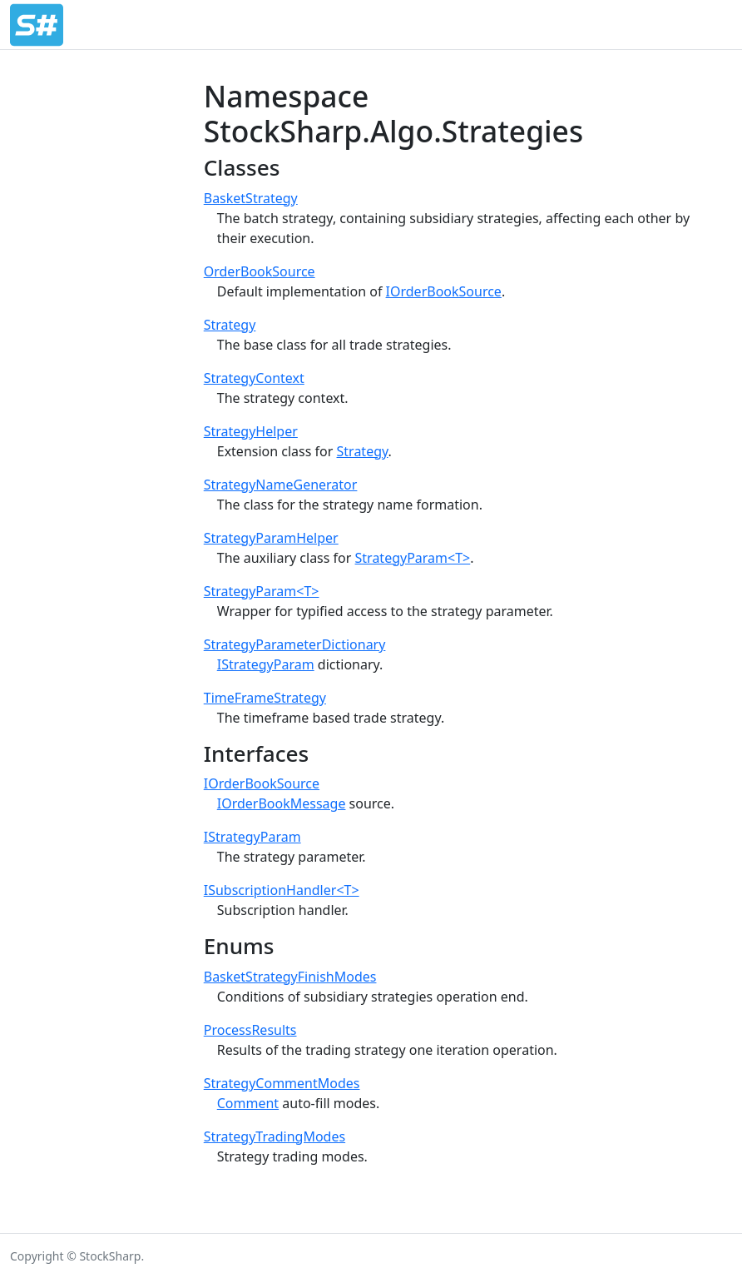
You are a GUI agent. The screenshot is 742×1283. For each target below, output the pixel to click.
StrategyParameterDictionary (295, 644)
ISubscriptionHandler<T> (281, 890)
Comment (248, 1103)
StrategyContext (254, 378)
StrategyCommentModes (282, 1083)
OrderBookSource (259, 271)
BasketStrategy (251, 198)
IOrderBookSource (444, 291)
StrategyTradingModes (274, 1136)
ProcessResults (250, 1030)
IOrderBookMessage (281, 803)
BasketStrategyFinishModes (290, 976)
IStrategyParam (265, 664)
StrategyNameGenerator (281, 484)
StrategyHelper (251, 431)
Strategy (230, 325)
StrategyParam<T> (413, 558)
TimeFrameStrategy (265, 698)
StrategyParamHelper (271, 538)
